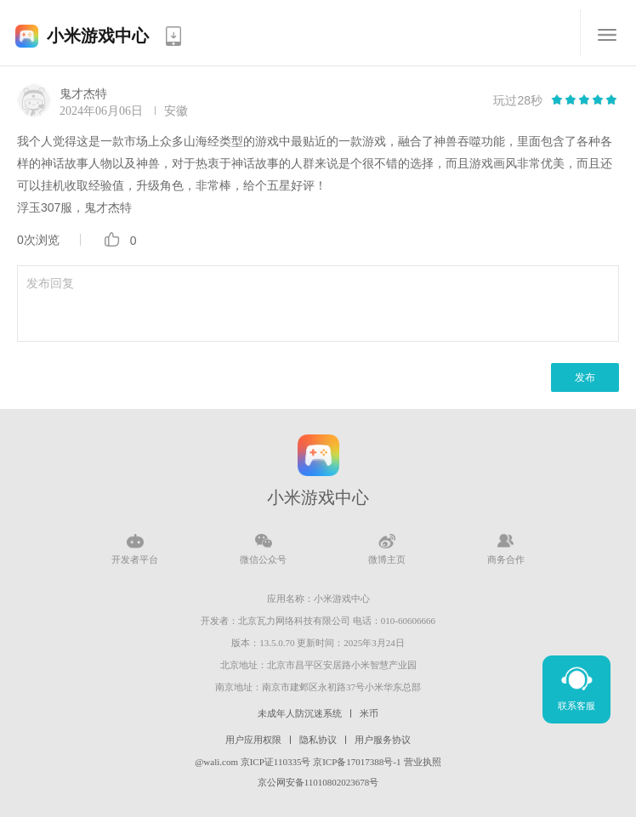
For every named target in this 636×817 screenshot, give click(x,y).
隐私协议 (318, 740)
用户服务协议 (383, 740)
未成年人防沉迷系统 (300, 713)
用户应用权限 (253, 740)
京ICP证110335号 (276, 762)
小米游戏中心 (98, 35)
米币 (369, 713)
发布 (585, 377)
